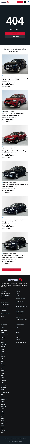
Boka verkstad (5, 304)
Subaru (3, 423)
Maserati (3, 387)
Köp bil (20, 1)
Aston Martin (4, 334)
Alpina (2, 332)
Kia (2, 375)
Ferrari (3, 356)
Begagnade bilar (5, 293)
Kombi (17, 330)
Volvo (2, 432)
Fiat (2, 358)
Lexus (2, 382)
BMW (2, 339)
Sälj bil (18, 295)
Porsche (3, 408)
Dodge (2, 353)
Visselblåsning (16, 438)
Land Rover (4, 380)
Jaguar (3, 370)
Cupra (2, 349)
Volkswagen (4, 430)
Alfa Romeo (4, 330)
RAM (2, 409)
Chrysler (3, 346)
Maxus (2, 389)
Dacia (2, 351)
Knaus (2, 377)
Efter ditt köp (23, 438)
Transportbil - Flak (21, 342)
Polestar (3, 406)
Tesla (2, 427)
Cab (17, 327)
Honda (2, 363)
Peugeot (3, 404)
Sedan (17, 335)
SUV (17, 341)
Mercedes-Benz (5, 392)
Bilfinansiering (19, 301)
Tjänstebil (3, 298)
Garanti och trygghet (21, 306)
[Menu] (25, 2)
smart (2, 420)
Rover (2, 413)
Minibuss (18, 332)
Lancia (2, 378)
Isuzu (2, 366)
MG (2, 394)
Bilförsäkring (19, 302)
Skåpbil (18, 337)
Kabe (2, 373)
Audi (2, 335)
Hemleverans (19, 308)
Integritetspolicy (7, 438)
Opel (2, 403)
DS (1, 354)
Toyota (3, 428)
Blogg (2, 316)
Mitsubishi (3, 397)
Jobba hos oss (19, 313)
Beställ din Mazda (5, 295)
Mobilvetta (4, 399)
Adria (2, 327)
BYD (2, 341)
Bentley (3, 337)
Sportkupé (18, 339)
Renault (3, 411)
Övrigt (17, 334)
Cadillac (3, 342)
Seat (2, 416)
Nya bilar (3, 297)
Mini (2, 396)
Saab (2, 415)
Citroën (3, 347)
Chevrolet (3, 344)
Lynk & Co (3, 385)
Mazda (2, 390)
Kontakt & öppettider (21, 319)
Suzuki (2, 425)
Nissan (2, 401)
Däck (17, 304)
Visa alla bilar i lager (15, 51)
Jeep (2, 372)
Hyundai (3, 365)
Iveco (2, 368)
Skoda (2, 418)
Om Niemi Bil (4, 310)
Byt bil (17, 293)
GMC (2, 361)
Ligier (2, 384)
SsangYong (4, 421)
